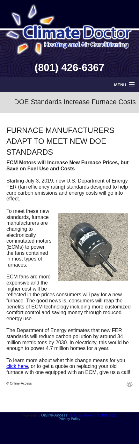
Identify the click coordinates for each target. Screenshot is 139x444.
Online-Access (54, 415)
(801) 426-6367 (70, 67)
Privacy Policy (69, 419)
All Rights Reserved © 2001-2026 (92, 415)
